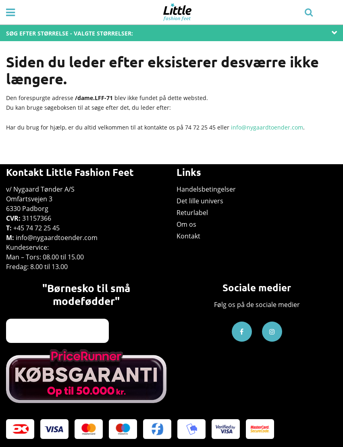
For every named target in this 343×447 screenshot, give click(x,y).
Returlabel (192, 212)
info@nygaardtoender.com (267, 127)
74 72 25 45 (200, 127)
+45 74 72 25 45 (36, 228)
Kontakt (188, 236)
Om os (186, 224)
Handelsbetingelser (206, 189)
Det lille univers (200, 200)
